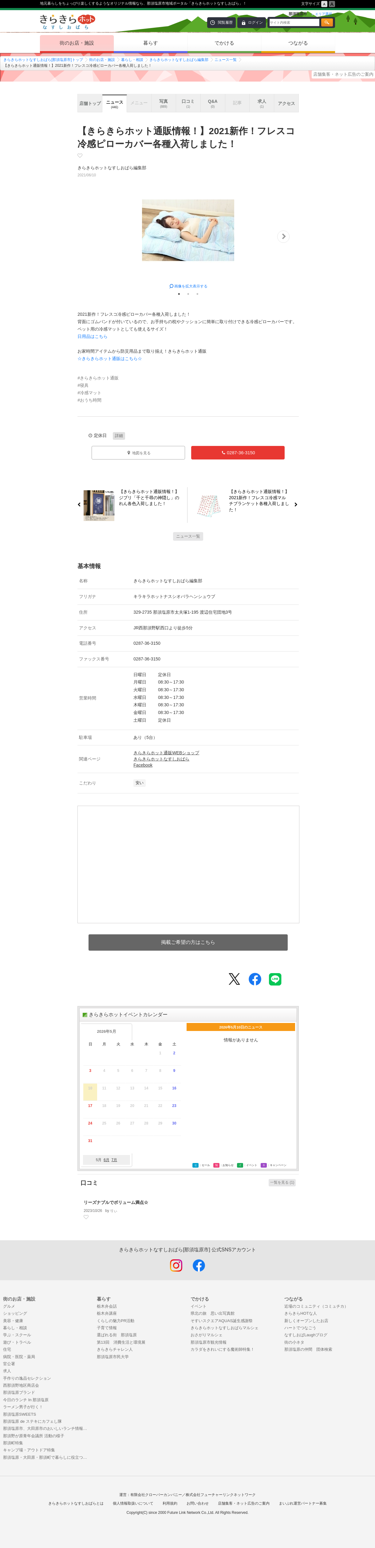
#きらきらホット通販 (98, 377)
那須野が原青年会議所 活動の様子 (33, 1436)
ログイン (255, 22)
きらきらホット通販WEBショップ (166, 752)
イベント (199, 1306)
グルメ (9, 1306)
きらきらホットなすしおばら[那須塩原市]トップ (43, 60)
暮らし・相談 (132, 60)
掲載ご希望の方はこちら (188, 942)
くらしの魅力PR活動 (115, 1320)
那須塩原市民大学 (113, 1356)
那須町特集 (13, 1443)
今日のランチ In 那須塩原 (26, 1400)
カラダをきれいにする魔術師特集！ (223, 1349)
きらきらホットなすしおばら (161, 758)
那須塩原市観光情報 (209, 1342)
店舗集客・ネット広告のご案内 (343, 74)
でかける (224, 43)
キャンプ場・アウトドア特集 (29, 1450)
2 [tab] (188, 294)
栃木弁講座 (107, 1313)
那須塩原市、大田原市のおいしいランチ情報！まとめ (47, 1428)
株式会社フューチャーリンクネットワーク (221, 1495)
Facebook (142, 765)
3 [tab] (197, 294)
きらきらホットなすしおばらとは (76, 1503)
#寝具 (83, 385)
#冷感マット (89, 392)
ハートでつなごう (300, 1327)
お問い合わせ (198, 1503)
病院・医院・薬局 (19, 1356)
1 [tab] (179, 294)
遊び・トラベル (17, 1342)
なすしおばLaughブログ (305, 1335)
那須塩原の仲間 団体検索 (308, 1349)
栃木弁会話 (107, 1306)
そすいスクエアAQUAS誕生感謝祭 (222, 1320)
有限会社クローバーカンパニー (156, 1495)
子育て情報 (107, 1327)
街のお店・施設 (77, 43)
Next (283, 237)
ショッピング (15, 1313)
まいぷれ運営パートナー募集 (303, 1503)
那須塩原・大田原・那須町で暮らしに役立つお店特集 (47, 1457)
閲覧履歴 (225, 22)
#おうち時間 (89, 400)
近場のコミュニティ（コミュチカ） (316, 1306)
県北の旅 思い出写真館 (213, 1313)
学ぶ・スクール (17, 1335)
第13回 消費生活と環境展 (121, 1342)
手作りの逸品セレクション (27, 1378)
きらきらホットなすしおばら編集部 (178, 60)
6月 (106, 1160)
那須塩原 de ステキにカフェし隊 (32, 1421)
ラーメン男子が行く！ (23, 1407)
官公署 (9, 1364)
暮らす (150, 43)
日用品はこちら (92, 336)
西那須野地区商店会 (21, 1385)
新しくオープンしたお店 (306, 1320)
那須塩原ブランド (19, 1392)
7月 (114, 1160)
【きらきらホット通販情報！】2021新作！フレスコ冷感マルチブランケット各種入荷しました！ (261, 500)
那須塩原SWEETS (19, 1414)
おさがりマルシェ (207, 1335)
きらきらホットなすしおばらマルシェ (225, 1327)
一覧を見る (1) (282, 1182)
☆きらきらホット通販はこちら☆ (109, 358)
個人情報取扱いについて (133, 1503)
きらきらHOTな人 (300, 1313)
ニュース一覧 (226, 60)
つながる (298, 43)
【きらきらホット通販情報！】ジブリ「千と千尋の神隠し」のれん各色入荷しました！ (146, 498)
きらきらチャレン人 (115, 1349)
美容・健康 (13, 1320)
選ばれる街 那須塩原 (117, 1335)
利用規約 (170, 1503)
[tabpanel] (188, 236)
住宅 (7, 1349)
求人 (7, 1371)
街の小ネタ (294, 1342)
